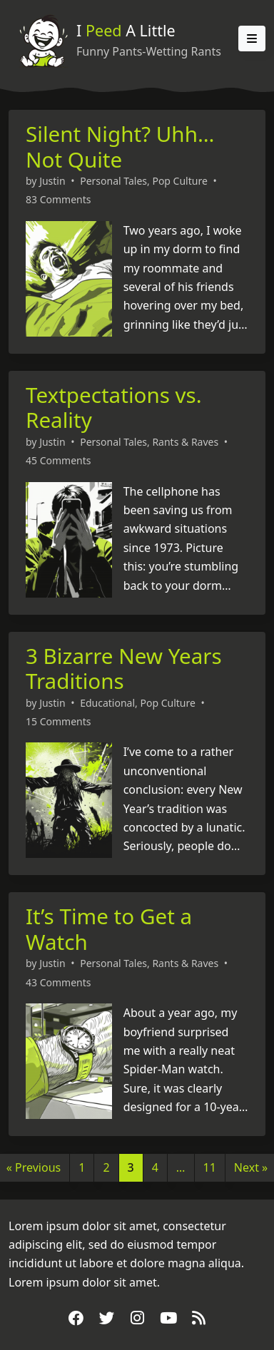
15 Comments (58, 721)
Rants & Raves (185, 442)
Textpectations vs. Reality (114, 407)
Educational (107, 703)
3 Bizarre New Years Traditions (124, 668)
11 (209, 1167)
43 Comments (58, 982)
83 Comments (58, 199)
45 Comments (58, 460)
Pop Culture (179, 181)
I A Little (126, 30)
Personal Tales (113, 181)
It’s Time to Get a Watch (109, 928)
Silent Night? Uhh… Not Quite (120, 146)
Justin (52, 181)
